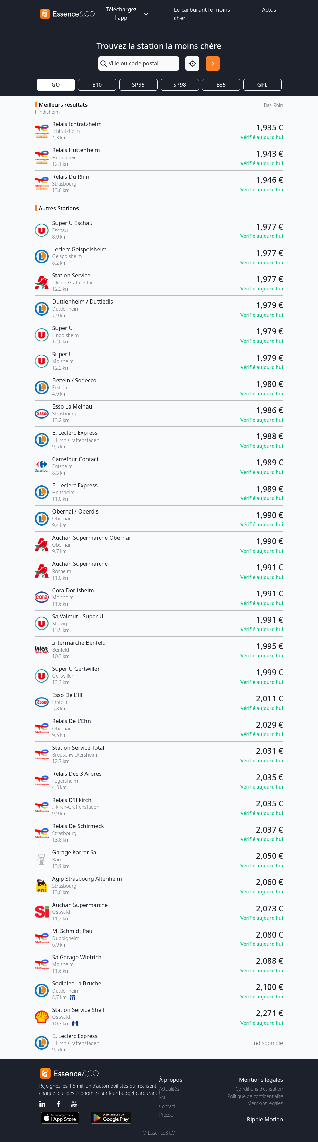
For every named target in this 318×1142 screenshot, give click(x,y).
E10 (97, 84)
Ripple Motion (265, 1119)
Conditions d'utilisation (259, 1089)
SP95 (138, 84)
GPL (262, 84)
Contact (167, 1106)
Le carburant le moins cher (202, 14)
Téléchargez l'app (128, 13)
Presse (166, 1114)
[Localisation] (192, 63)
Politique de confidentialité (255, 1096)
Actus (269, 9)
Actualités (169, 1089)
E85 (221, 84)
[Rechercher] (213, 63)
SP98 (179, 84)
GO (55, 84)
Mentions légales (265, 1103)
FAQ (163, 1097)
